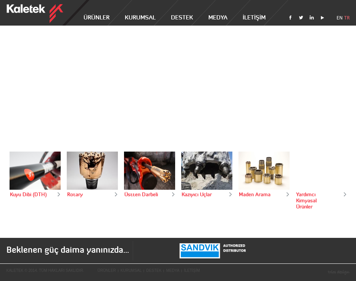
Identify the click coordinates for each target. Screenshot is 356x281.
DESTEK (182, 17)
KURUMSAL (140, 17)
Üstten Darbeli (141, 194)
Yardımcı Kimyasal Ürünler (306, 200)
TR (347, 18)
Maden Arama (255, 194)
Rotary (75, 194)
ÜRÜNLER (97, 17)
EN (340, 18)
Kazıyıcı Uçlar (197, 194)
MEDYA (217, 17)
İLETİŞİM (254, 17)
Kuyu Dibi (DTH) (28, 194)
